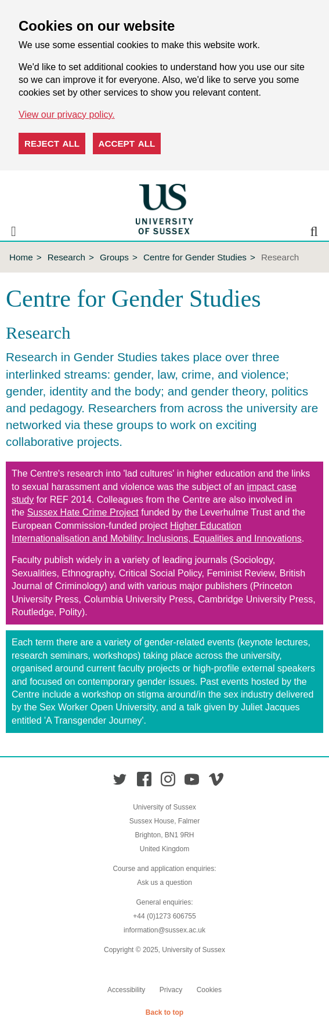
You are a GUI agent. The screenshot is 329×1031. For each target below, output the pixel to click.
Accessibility (126, 990)
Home (21, 257)
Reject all (51, 143)
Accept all (127, 143)
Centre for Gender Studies (195, 257)
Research (66, 257)
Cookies (209, 990)
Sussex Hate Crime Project (83, 512)
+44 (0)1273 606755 (164, 916)
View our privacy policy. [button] (67, 114)
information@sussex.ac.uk (164, 930)
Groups (114, 257)
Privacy (171, 990)
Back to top (164, 1012)
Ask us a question (164, 882)
